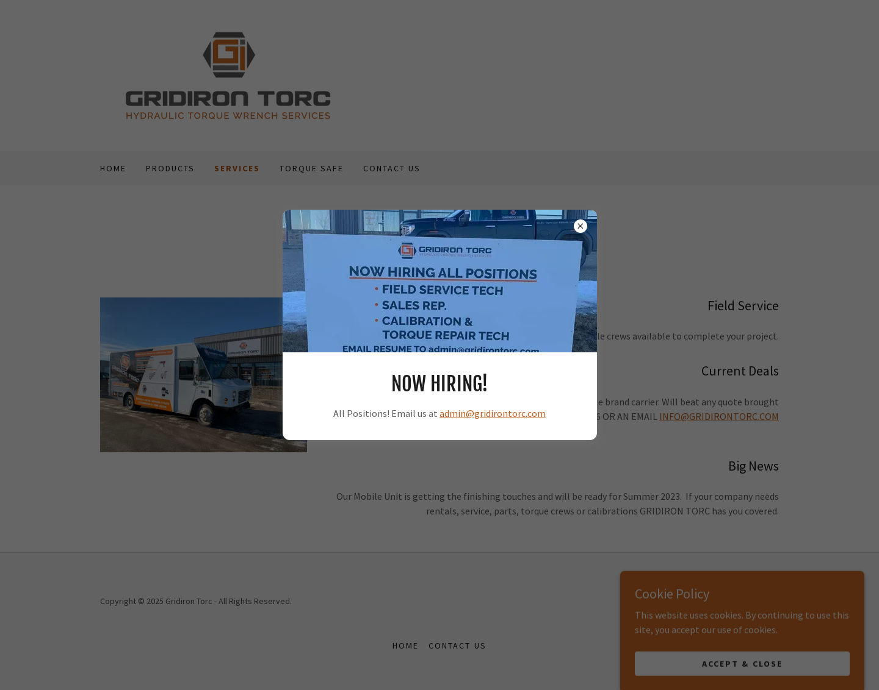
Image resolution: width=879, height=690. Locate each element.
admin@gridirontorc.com (493, 413)
